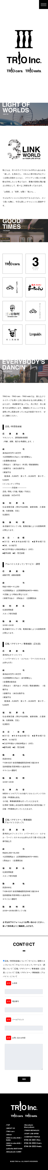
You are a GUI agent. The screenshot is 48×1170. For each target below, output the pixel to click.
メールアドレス (15, 1019)
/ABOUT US (10, 1128)
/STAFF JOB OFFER (31, 1134)
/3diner (9, 1135)
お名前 (11, 983)
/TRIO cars (10, 1131)
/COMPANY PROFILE (32, 1137)
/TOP (8, 1125)
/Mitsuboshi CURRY (13, 1152)
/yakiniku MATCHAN (14, 1149)
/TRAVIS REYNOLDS (31, 1130)
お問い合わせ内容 (15, 1038)
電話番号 (12, 1001)
